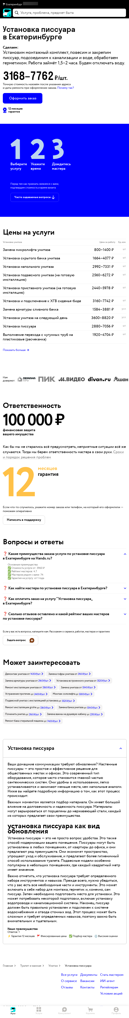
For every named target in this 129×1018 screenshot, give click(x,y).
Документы (88, 975)
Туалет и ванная (30, 966)
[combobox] (69, 13)
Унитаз (53, 966)
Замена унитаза (70, 687)
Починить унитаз (15, 714)
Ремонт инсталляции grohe (20, 707)
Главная (8, 966)
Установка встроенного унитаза (74, 681)
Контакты (87, 987)
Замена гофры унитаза (61, 674)
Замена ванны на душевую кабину (66, 714)
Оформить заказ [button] (22, 98)
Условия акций (111, 994)
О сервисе (69, 981)
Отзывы (67, 987)
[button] (64, 4)
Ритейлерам (109, 987)
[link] (24, 674)
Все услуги (69, 975)
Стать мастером (111, 975)
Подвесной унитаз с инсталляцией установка (31, 701)
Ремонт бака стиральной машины (24, 721)
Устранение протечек (17, 694)
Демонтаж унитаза (16, 674)
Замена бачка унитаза (71, 707)
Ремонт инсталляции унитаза (22, 687)
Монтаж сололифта (64, 694)
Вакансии (87, 981)
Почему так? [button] (65, 88)
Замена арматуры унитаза (19, 681)
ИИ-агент (107, 981)
